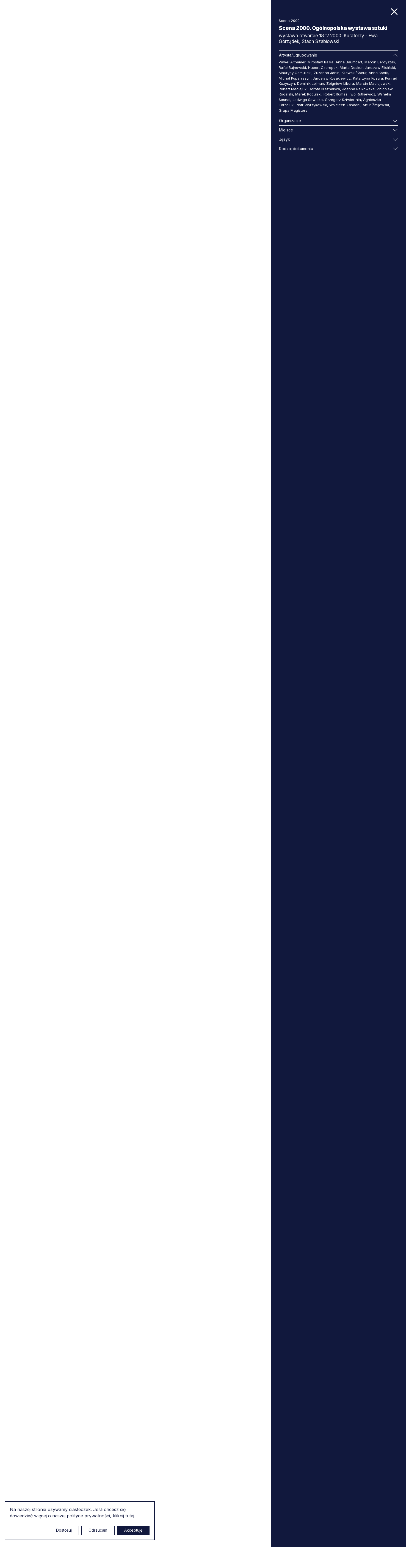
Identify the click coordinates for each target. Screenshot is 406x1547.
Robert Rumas (335, 94)
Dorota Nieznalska (324, 89)
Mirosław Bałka (320, 62)
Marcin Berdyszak (379, 62)
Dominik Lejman (310, 83)
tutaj (129, 1515)
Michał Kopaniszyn (295, 78)
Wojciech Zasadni (344, 105)
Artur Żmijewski (376, 105)
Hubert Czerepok (323, 67)
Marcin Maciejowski (373, 83)
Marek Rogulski (308, 94)
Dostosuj (64, 1530)
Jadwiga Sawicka (307, 99)
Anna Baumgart (349, 62)
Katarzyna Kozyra (368, 78)
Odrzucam (98, 1530)
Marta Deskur (351, 67)
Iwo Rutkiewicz (362, 94)
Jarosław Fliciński (380, 67)
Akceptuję (133, 1530)
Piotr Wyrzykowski (311, 105)
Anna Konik (378, 73)
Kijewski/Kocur (354, 73)
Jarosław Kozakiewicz (332, 78)
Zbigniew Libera (340, 83)
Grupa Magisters (293, 110)
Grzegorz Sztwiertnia (343, 99)
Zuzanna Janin (326, 73)
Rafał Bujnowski (292, 67)
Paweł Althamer (292, 62)
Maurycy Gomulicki (295, 73)
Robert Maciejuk (292, 89)
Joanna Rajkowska (358, 89)
